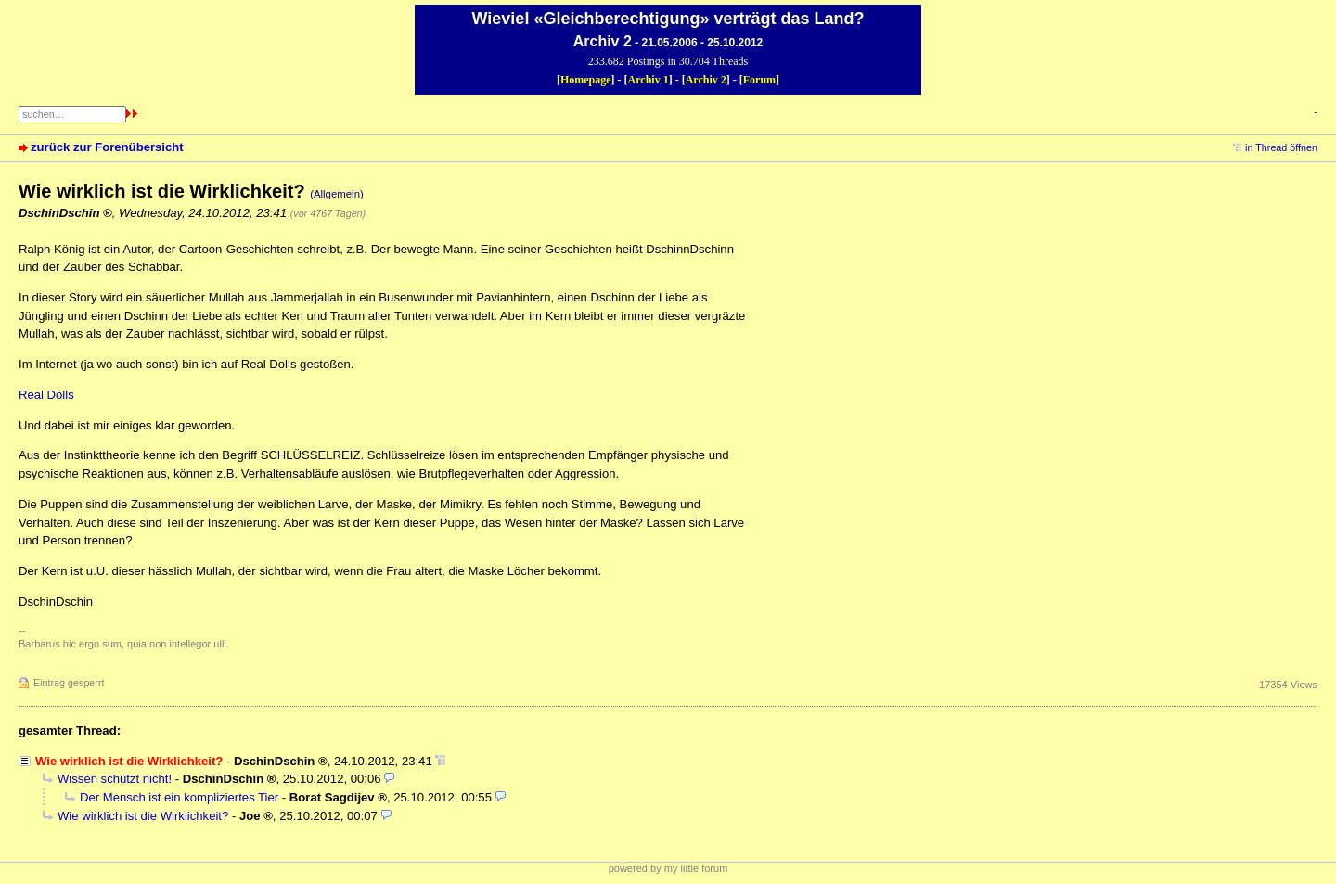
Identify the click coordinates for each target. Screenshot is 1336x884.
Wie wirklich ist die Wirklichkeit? (143, 816)
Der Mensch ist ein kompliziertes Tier (179, 797)
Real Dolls (46, 395)
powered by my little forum (668, 868)
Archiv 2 (706, 79)
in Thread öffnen (1281, 147)
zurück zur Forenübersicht (107, 147)
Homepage (585, 79)
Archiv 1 (648, 79)
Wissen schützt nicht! (115, 779)
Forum (759, 79)
